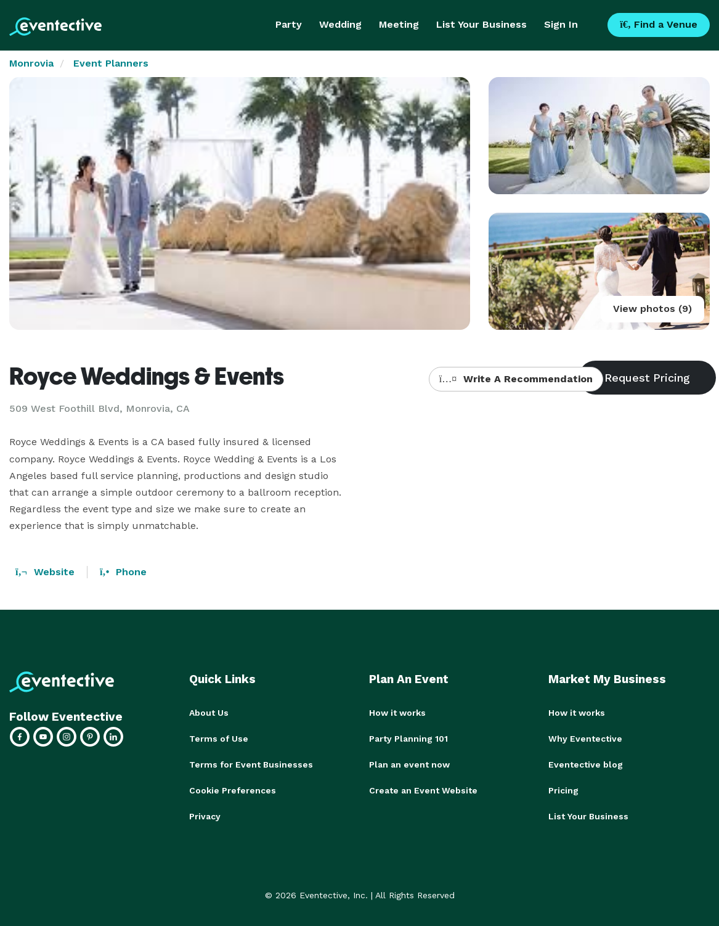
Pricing (563, 790)
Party (288, 24)
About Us (209, 713)
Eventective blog (585, 764)
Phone (123, 572)
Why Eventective (585, 739)
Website (45, 572)
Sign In (561, 24)
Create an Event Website (423, 790)
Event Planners (110, 63)
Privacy (205, 816)
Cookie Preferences (232, 790)
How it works (397, 713)
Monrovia (31, 63)
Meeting (399, 24)
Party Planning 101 (408, 739)
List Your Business (481, 24)
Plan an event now (409, 764)
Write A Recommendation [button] (516, 379)
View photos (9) (652, 308)
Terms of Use (218, 739)
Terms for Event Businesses (251, 764)
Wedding (340, 24)
